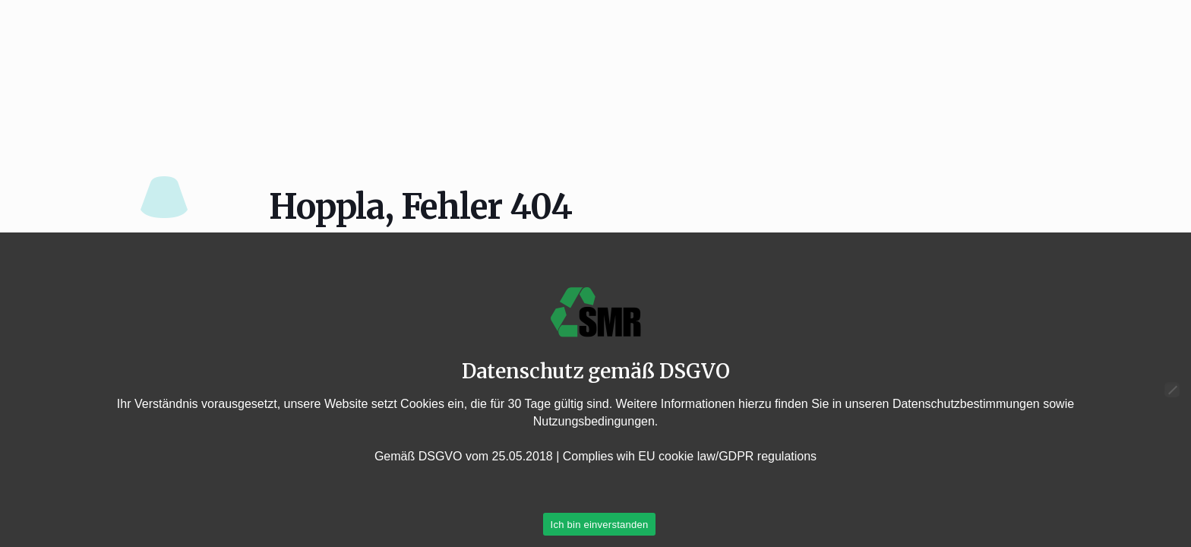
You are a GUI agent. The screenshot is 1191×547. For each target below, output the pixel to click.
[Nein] (1172, 389)
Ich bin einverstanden (600, 524)
